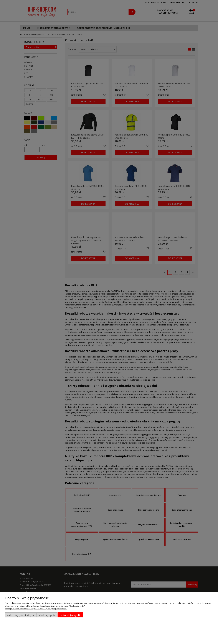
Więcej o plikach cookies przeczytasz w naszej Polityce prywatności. (36, 608)
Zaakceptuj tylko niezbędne (21, 615)
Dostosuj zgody (47, 615)
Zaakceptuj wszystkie (70, 615)
